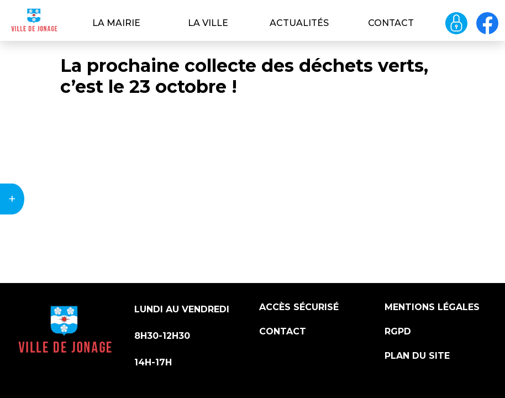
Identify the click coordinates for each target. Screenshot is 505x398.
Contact (391, 23)
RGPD (398, 331)
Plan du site (417, 355)
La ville (208, 23)
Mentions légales (432, 307)
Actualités (299, 23)
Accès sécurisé (299, 307)
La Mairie (116, 23)
